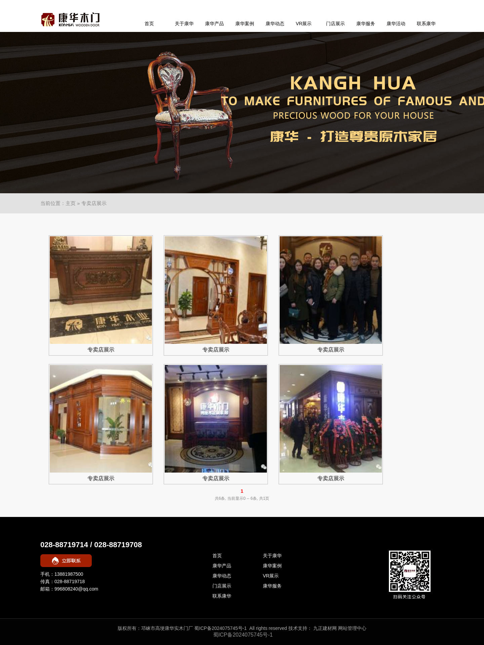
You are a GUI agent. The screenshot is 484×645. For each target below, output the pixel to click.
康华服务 (365, 23)
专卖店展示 (100, 350)
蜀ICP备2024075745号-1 (220, 628)
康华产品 (214, 23)
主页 (71, 203)
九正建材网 (325, 628)
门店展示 (335, 23)
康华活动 (396, 23)
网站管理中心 (352, 628)
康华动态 (275, 23)
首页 (149, 23)
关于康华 (184, 23)
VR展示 (304, 23)
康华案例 (244, 23)
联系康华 (426, 23)
